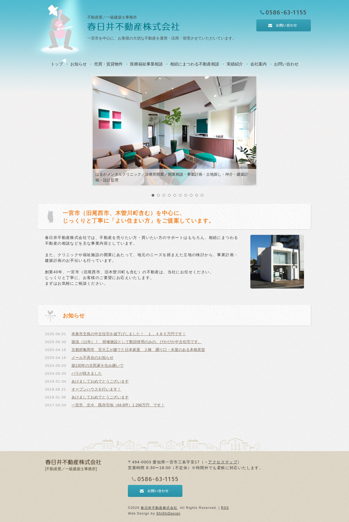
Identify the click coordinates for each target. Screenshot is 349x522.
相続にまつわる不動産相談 (194, 64)
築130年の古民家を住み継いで (97, 365)
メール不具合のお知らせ (92, 357)
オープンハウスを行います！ (96, 389)
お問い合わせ (286, 64)
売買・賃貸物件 (108, 64)
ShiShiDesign (168, 513)
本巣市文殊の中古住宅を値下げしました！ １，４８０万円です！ (128, 334)
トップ (57, 64)
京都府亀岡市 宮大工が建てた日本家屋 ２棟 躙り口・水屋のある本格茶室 (138, 349)
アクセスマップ (222, 462)
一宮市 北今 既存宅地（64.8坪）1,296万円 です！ (118, 405)
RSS (225, 508)
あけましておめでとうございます (100, 381)
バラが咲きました (86, 373)
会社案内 (258, 64)
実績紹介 (235, 64)
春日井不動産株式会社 (159, 508)
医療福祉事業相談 (146, 64)
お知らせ (78, 64)
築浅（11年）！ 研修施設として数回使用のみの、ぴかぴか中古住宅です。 (136, 342)
